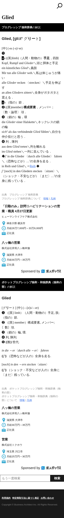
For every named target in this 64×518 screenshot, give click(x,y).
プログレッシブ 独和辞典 (17, 27)
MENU (4, 6)
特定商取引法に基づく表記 (25, 498)
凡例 (53, 198)
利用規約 (6, 498)
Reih (33, 166)
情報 (45, 198)
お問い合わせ (47, 498)
